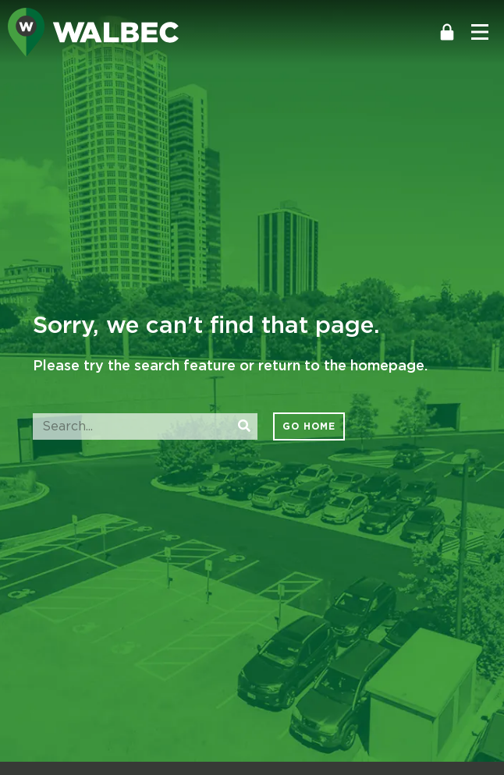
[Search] (244, 426)
